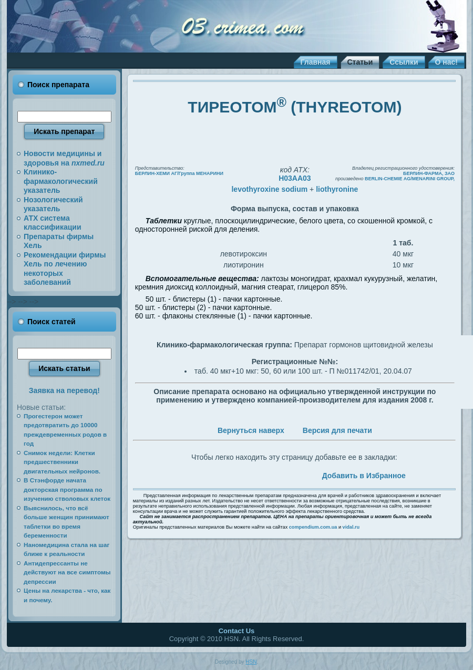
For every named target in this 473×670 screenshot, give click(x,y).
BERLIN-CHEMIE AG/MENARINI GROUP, (410, 178)
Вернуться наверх (251, 430)
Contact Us (237, 631)
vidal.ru (351, 527)
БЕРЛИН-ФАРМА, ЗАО (429, 173)
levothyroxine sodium (269, 189)
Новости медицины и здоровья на (64, 158)
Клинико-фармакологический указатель (61, 181)
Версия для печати (337, 430)
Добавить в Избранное (364, 475)
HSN (250, 662)
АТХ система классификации (52, 223)
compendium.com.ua (313, 527)
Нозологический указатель (53, 204)
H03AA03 (295, 178)
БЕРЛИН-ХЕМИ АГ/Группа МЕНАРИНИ (179, 173)
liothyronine (337, 189)
